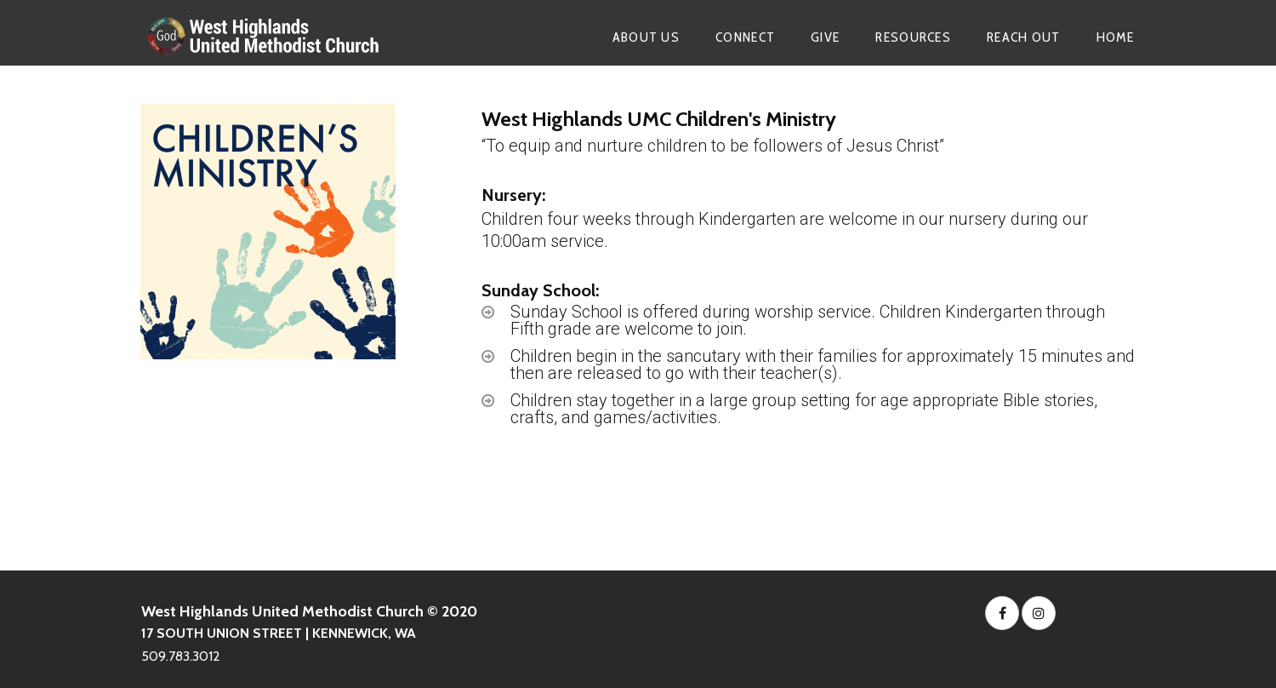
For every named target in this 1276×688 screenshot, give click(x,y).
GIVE (825, 37)
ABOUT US (646, 37)
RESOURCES (913, 37)
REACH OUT (1024, 37)
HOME (1115, 37)
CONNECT (745, 37)
